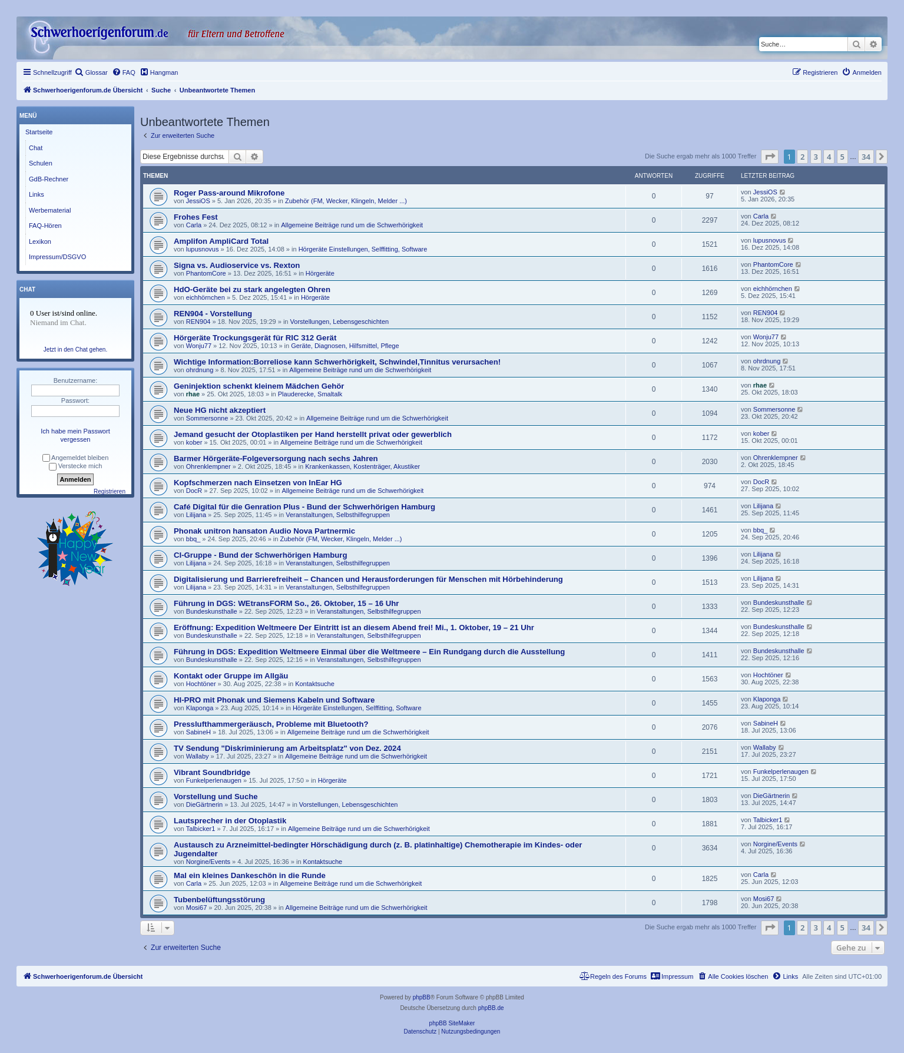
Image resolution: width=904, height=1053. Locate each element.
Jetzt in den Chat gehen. (75, 349)
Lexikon (40, 241)
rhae (193, 394)
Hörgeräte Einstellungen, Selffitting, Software (363, 249)
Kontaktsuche (315, 683)
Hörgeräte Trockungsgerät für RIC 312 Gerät (255, 337)
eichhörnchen (205, 297)
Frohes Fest (196, 217)
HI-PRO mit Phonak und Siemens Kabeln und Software (274, 700)
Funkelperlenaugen (213, 780)
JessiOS (198, 200)
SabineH (198, 732)
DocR (194, 490)
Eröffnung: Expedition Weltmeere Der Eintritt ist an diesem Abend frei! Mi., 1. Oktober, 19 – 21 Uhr (354, 627)
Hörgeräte (320, 273)
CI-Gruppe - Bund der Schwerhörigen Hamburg (260, 555)
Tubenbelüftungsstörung (219, 899)
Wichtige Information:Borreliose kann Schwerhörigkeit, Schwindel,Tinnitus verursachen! (337, 361)
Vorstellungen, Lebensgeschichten (339, 321)
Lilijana (196, 514)
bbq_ (193, 538)
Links (36, 194)
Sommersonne (207, 418)
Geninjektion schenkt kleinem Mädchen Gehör (259, 386)
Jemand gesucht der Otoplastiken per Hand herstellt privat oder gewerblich (313, 434)
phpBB (422, 997)
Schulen (40, 163)
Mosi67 (196, 907)
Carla (193, 225)
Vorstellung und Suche (216, 796)
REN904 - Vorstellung (213, 313)
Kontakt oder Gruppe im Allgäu (231, 675)
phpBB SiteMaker (452, 1023)
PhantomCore (206, 273)
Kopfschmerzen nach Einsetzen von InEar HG (258, 482)
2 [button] (802, 156)
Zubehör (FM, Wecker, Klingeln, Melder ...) (346, 200)
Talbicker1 (201, 828)
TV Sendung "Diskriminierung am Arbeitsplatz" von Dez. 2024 (287, 748)
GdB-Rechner (48, 179)
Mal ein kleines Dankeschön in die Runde (250, 875)
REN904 (198, 321)
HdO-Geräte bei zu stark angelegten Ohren (252, 289)
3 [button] (816, 156)
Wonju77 (198, 345)
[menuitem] (91, 72)
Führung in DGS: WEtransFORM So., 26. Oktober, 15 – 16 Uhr (286, 603)
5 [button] (842, 156)
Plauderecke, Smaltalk (310, 394)
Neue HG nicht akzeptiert (220, 410)
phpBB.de (491, 1008)
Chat (35, 147)
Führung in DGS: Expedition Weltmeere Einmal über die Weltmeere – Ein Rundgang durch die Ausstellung (369, 651)
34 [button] (866, 156)
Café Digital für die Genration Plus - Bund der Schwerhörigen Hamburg (304, 506)
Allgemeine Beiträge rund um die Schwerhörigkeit (352, 225)
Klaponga (200, 707)
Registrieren (109, 491)
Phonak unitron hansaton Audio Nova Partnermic (264, 530)
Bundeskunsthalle (211, 611)
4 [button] (829, 156)
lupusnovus (202, 249)
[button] (770, 157)
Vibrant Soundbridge (212, 772)
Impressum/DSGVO (57, 256)
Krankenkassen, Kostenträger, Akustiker (362, 466)
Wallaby (197, 756)
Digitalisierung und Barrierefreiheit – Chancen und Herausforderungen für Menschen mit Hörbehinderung (368, 579)
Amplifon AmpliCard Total (221, 241)
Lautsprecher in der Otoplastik (230, 820)
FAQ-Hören (45, 225)
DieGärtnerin (204, 804)
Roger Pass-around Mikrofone (229, 192)
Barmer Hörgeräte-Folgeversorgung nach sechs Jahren (276, 458)
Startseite (38, 131)
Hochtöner (201, 683)
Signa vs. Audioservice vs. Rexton (237, 265)
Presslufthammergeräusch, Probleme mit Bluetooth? (271, 724)
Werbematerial (50, 210)
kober (194, 442)
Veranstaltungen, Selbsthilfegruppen (338, 514)
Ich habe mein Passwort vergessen (75, 435)
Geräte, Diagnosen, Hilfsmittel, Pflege (345, 345)
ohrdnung (200, 369)
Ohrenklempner (208, 466)
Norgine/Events (208, 861)
